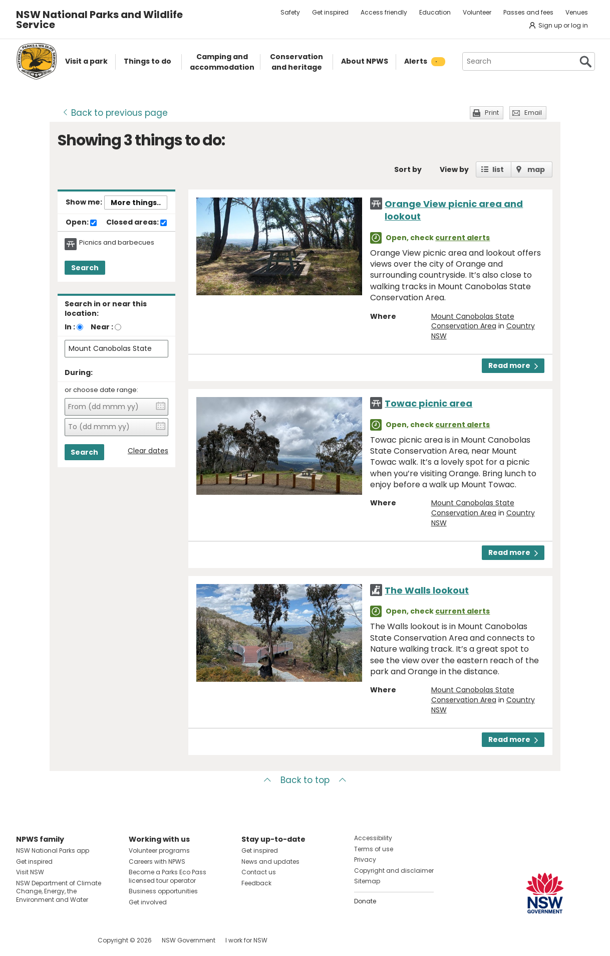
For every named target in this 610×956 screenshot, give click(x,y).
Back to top (305, 780)
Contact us (258, 872)
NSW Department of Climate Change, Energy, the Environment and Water (58, 891)
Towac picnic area (428, 403)
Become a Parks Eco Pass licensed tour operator (167, 876)
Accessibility (373, 838)
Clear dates (148, 451)
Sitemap (367, 881)
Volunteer (477, 12)
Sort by (408, 169)
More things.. (136, 203)
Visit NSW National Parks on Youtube (68, 940)
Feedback (256, 883)
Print (492, 112)
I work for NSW (246, 940)
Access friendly (384, 12)
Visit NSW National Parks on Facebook (25, 940)
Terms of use (373, 849)
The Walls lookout (427, 590)
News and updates (270, 861)
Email (533, 112)
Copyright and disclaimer (394, 870)
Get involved (148, 902)
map (536, 169)
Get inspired (330, 12)
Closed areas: (136, 222)
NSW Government (188, 940)
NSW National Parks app (52, 850)
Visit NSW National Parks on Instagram (47, 940)
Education (435, 12)
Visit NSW (30, 872)
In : (70, 327)
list (498, 169)
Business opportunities (163, 891)
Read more (513, 365)
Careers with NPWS (157, 861)
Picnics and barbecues (116, 242)
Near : (102, 327)
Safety (290, 12)
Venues (576, 12)
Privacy (365, 859)
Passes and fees (528, 12)
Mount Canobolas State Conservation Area (472, 321)
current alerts (462, 238)
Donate (365, 901)
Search (85, 268)
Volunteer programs (159, 850)
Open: (81, 222)
